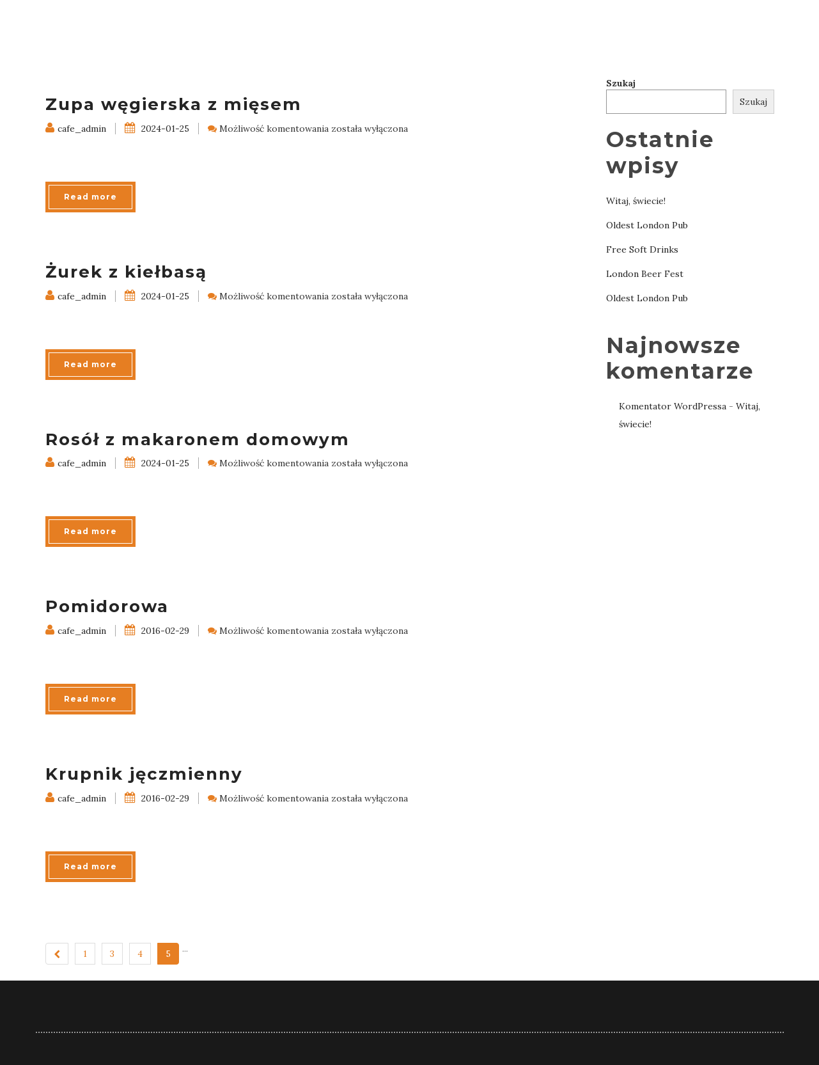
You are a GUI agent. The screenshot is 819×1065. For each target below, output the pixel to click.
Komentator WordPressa (672, 406)
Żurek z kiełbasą (126, 272)
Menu (627, 25)
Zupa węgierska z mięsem (173, 104)
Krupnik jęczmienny (144, 774)
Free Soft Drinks (642, 249)
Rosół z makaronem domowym (197, 439)
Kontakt (749, 25)
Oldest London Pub (647, 225)
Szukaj (621, 83)
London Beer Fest (644, 274)
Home (579, 25)
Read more (90, 196)
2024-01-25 (157, 128)
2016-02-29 (157, 630)
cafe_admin (75, 128)
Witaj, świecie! (636, 201)
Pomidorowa (107, 606)
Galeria (683, 25)
